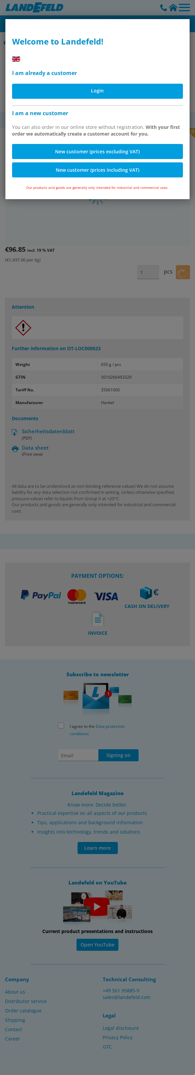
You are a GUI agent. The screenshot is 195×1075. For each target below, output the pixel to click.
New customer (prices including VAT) (97, 170)
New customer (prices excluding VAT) (97, 151)
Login (97, 90)
